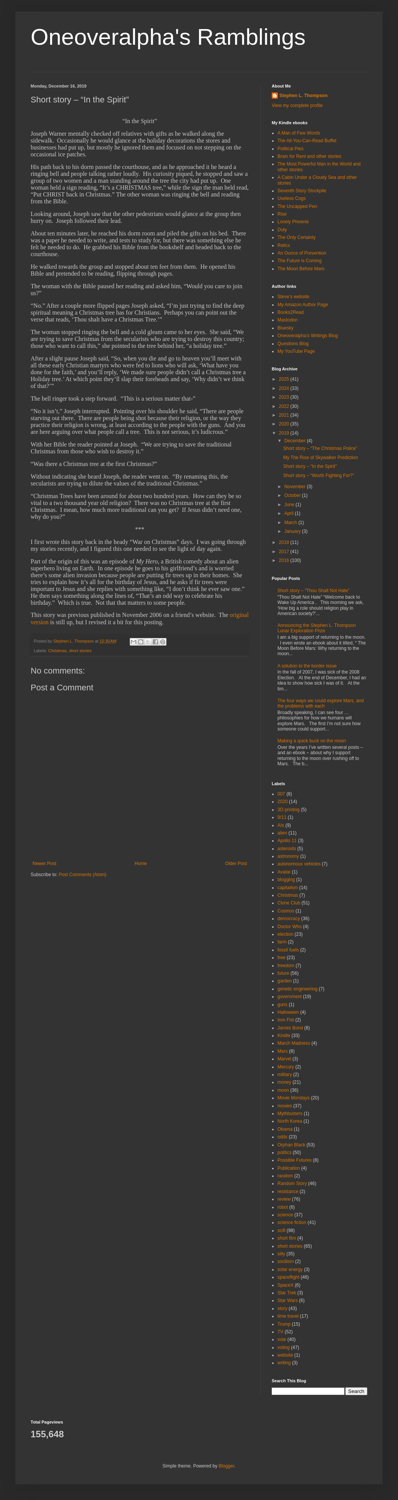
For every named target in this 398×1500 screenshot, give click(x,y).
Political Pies (290, 148)
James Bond (290, 1028)
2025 (284, 379)
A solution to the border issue (307, 666)
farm (282, 942)
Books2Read (290, 312)
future (283, 973)
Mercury (285, 1067)
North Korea (289, 1121)
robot (282, 1207)
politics (284, 1152)
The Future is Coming (299, 260)
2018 (284, 542)
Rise (282, 214)
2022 (284, 406)
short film (286, 1238)
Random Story (292, 1183)
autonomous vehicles (299, 864)
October (293, 495)
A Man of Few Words (298, 133)
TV (280, 1331)
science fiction (291, 1222)
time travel (287, 1316)
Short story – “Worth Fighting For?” (318, 475)
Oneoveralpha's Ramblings (168, 37)
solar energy (290, 1269)
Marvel (284, 1059)
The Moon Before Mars (301, 268)
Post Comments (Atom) (82, 874)
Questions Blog (292, 343)
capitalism (287, 887)
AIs (280, 825)
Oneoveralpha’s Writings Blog (307, 335)
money (284, 1082)
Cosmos (285, 911)
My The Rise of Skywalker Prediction (320, 457)
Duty (282, 229)
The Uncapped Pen (297, 206)
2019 (284, 433)
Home (141, 863)
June (289, 504)
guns (282, 1004)
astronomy (288, 856)
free (281, 957)
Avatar (283, 872)
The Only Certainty (296, 237)
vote (281, 1339)
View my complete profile (297, 105)
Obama (284, 1129)
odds (282, 1137)
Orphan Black (291, 1145)
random (285, 1176)
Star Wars (287, 1300)
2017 (284, 551)
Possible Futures (294, 1160)
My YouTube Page (296, 351)
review (284, 1199)
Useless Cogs (291, 198)
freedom (285, 965)
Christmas (57, 650)
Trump (283, 1324)
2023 (284, 397)
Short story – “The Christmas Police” (320, 448)
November (295, 486)
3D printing (288, 809)
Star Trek (286, 1292)
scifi (281, 1230)
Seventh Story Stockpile (301, 190)
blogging (286, 879)
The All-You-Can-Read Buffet (306, 140)
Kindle (283, 1035)
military (284, 1074)
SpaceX (285, 1285)
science (285, 1215)
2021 (284, 415)
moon (283, 1090)
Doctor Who (289, 926)
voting (283, 1347)
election (285, 934)
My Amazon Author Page (302, 304)
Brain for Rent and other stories (309, 156)
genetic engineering (297, 989)
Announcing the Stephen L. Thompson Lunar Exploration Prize (316, 628)
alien (282, 833)
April (289, 513)
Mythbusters (289, 1113)
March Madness (293, 1043)
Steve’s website (293, 296)
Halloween (288, 1012)
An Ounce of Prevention (301, 253)
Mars (282, 1051)
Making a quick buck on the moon (311, 741)
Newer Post (44, 863)
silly (281, 1253)
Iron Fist (285, 1020)
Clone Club (288, 903)
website (285, 1355)
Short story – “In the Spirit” (310, 466)
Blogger (226, 1466)
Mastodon (287, 320)
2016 (284, 560)
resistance (287, 1191)
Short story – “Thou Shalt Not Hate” (313, 590)
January (293, 531)
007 (281, 794)
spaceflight (288, 1277)
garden (284, 981)
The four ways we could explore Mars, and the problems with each (320, 703)
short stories (80, 650)
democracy (288, 918)
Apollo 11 (287, 840)
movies (284, 1106)
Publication (288, 1168)
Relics (283, 245)
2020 (284, 424)
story (282, 1308)
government (289, 996)
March (291, 522)
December (295, 440)
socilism (285, 1261)
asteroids (286, 848)
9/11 (281, 817)
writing (284, 1362)
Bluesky (285, 328)
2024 (284, 388)
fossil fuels (288, 950)
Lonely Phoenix (293, 221)
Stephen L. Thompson (303, 95)
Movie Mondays (293, 1098)
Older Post (236, 863)
